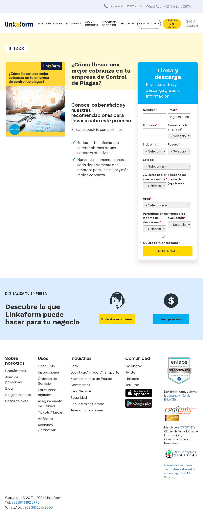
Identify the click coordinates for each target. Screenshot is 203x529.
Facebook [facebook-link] (133, 365)
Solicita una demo (117, 319)
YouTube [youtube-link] (132, 384)
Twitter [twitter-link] (131, 371)
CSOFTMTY (187, 427)
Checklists (46, 365)
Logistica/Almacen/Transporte (94, 371)
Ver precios (171, 319)
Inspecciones (49, 371)
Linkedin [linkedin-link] (132, 378)
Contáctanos (15, 370)
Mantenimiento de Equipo (91, 378)
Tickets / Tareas (50, 411)
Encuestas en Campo (87, 403)
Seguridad (78, 396)
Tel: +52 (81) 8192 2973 (123, 6)
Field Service (80, 390)
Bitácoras (45, 417)
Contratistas (80, 384)
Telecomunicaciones (87, 409)
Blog (9, 387)
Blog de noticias (18, 393)
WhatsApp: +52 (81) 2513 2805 (168, 6)
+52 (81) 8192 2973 (25, 502)
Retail (74, 365)
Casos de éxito (17, 400)
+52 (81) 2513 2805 (38, 506)
